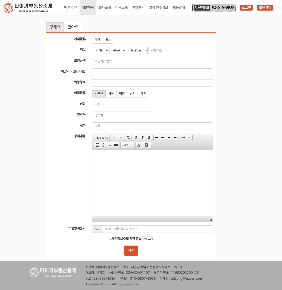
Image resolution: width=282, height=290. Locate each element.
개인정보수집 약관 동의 (124, 239)
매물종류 (79, 93)
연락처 (81, 114)
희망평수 (79, 82)
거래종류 (79, 39)
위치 (82, 50)
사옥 (111, 93)
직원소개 (121, 8)
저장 (131, 250)
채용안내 (179, 8)
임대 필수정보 (158, 8)
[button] (101, 138)
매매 (97, 40)
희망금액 (79, 60)
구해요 (55, 27)
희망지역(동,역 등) (73, 71)
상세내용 (79, 136)
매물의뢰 (88, 8)
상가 (132, 93)
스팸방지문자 (76, 228)
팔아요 (73, 27)
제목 (82, 125)
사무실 (99, 93)
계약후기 (138, 8)
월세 (108, 40)
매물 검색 (70, 8)
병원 (121, 93)
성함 (82, 104)
